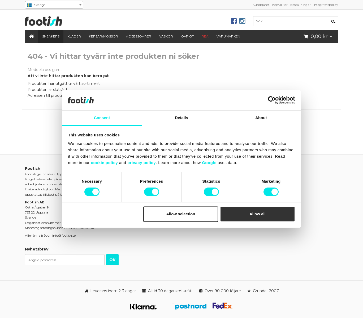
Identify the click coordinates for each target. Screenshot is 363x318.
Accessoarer (138, 36)
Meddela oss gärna (45, 69)
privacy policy (141, 162)
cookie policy (104, 162)
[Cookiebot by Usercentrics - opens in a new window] (272, 100)
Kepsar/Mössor (103, 36)
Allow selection (180, 214)
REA (205, 36)
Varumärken (228, 36)
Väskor (166, 36)
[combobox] (54, 5)
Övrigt (187, 36)
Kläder (74, 36)
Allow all (257, 214)
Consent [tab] (102, 117)
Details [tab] (181, 117)
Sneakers (50, 36)
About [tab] (261, 117)
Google (209, 162)
